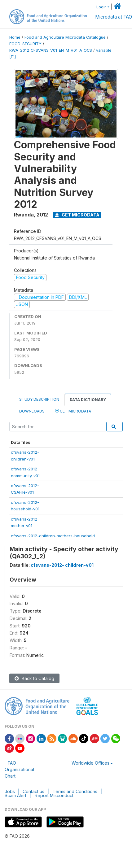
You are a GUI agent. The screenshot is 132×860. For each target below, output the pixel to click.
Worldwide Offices (90, 763)
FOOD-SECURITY (25, 43)
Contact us (33, 791)
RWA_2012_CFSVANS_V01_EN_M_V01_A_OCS (50, 50)
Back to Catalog (34, 678)
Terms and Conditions (75, 791)
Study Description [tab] (39, 399)
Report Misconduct (54, 795)
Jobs (10, 791)
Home (14, 37)
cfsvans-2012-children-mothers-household (53, 535)
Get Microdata (77, 214)
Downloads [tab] (32, 411)
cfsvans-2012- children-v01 (62, 565)
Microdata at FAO (113, 17)
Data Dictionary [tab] (88, 399)
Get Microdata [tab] (73, 410)
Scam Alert (15, 795)
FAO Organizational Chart (19, 769)
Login (101, 7)
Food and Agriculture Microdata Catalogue (65, 37)
